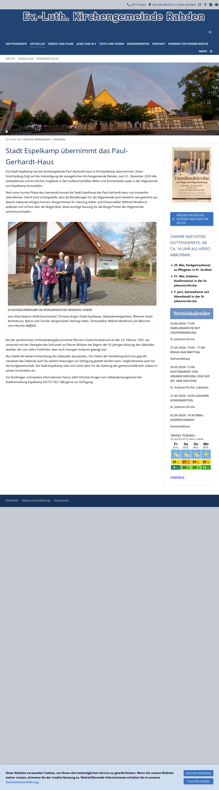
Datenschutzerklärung (36, 500)
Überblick (12, 500)
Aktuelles (59, 139)
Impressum (61, 500)
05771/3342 (136, 5)
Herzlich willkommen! (37, 139)
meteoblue (177, 477)
